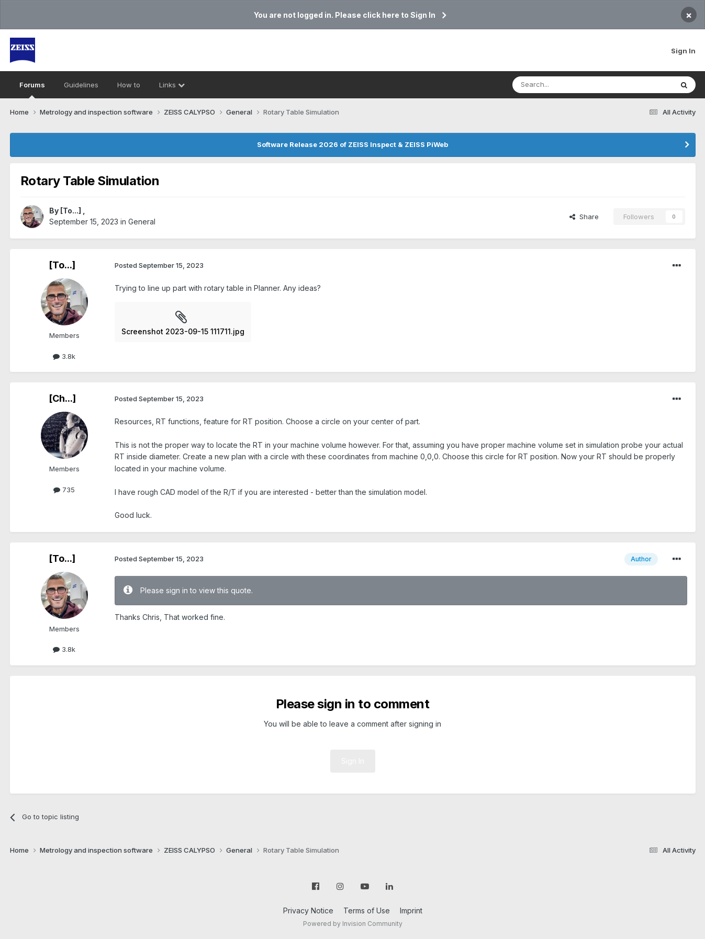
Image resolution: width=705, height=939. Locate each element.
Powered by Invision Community (352, 923)
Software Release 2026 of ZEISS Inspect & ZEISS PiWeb (352, 144)
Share (584, 216)
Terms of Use (366, 910)
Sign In (683, 51)
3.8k (64, 356)
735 (64, 489)
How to (128, 85)
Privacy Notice (308, 910)
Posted (159, 265)
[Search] (565, 84)
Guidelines (81, 85)
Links (172, 85)
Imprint (411, 910)
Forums (32, 89)
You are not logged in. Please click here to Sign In (344, 14)
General (141, 221)
